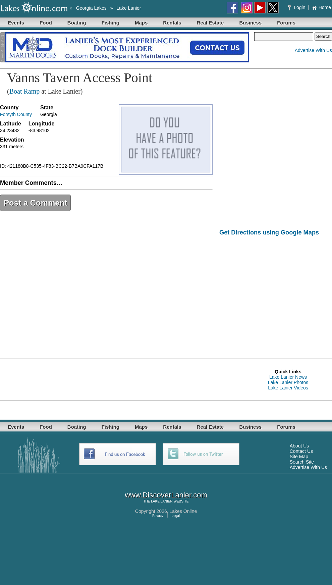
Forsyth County (16, 114)
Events (16, 22)
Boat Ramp (24, 91)
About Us (299, 445)
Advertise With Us (313, 50)
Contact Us (301, 451)
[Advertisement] (275, 292)
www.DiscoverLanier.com (166, 495)
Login (297, 7)
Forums (286, 22)
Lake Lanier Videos (288, 387)
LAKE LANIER (161, 501)
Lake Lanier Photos (288, 382)
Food (46, 22)
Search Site (302, 462)
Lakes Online (183, 511)
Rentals (172, 22)
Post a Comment (35, 202)
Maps (141, 22)
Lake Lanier (128, 8)
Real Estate (210, 22)
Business (250, 22)
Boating (76, 22)
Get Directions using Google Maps (269, 232)
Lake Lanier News (288, 377)
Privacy (157, 516)
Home (321, 7)
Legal (176, 516)
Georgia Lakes (91, 8)
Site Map (299, 456)
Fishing (110, 22)
